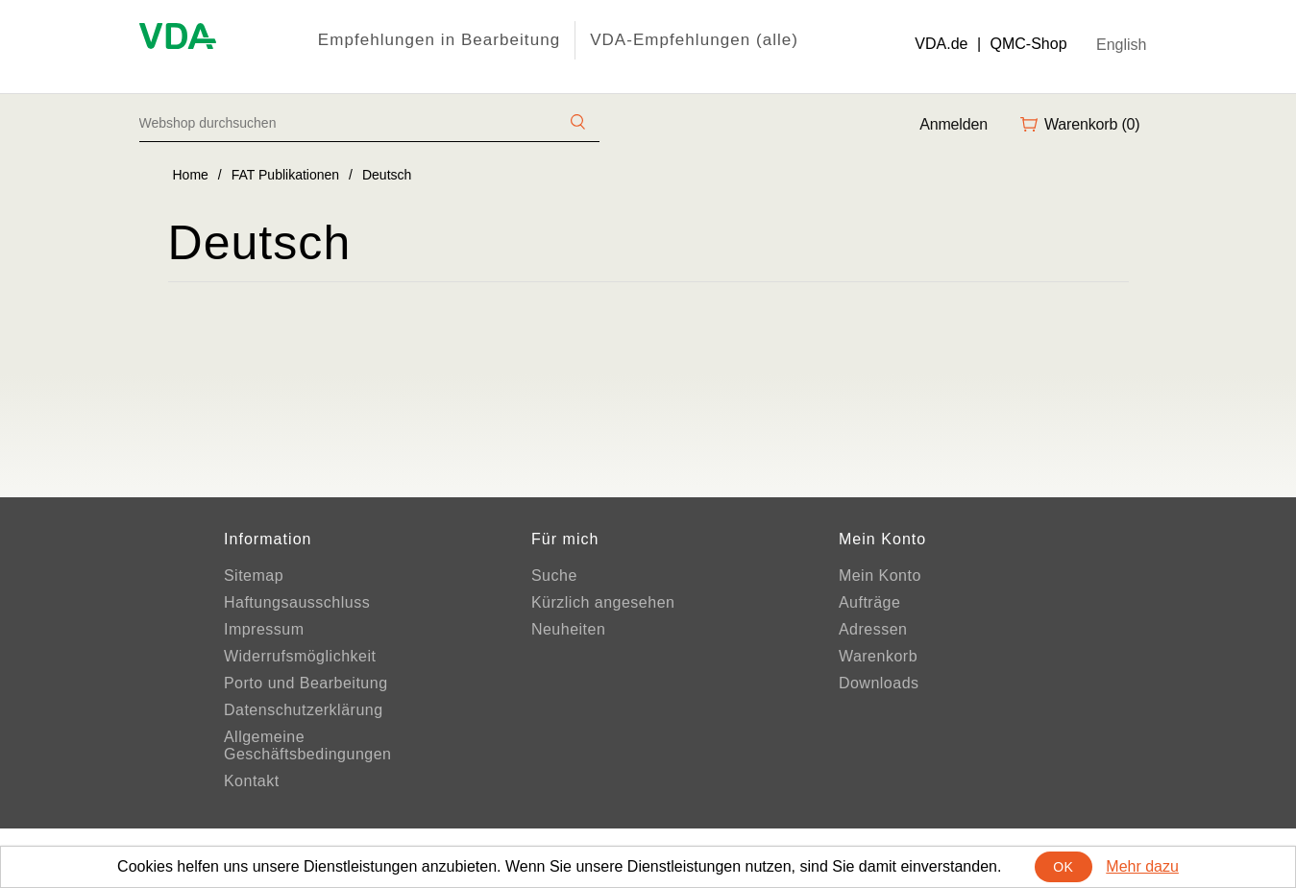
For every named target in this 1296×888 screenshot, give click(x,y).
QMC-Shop (1028, 44)
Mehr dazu (1142, 866)
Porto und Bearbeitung (306, 683)
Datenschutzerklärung (303, 710)
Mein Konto (880, 575)
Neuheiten (568, 629)
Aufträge (869, 602)
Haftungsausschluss (297, 602)
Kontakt (252, 781)
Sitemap (253, 575)
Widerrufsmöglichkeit (300, 656)
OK (1063, 867)
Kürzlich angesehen (603, 602)
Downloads (879, 683)
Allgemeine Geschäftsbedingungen (308, 745)
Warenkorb (878, 656)
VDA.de (941, 44)
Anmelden (953, 124)
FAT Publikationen (285, 174)
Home (190, 174)
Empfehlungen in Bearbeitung (439, 40)
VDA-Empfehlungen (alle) (694, 40)
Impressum (264, 629)
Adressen (873, 629)
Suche (554, 575)
